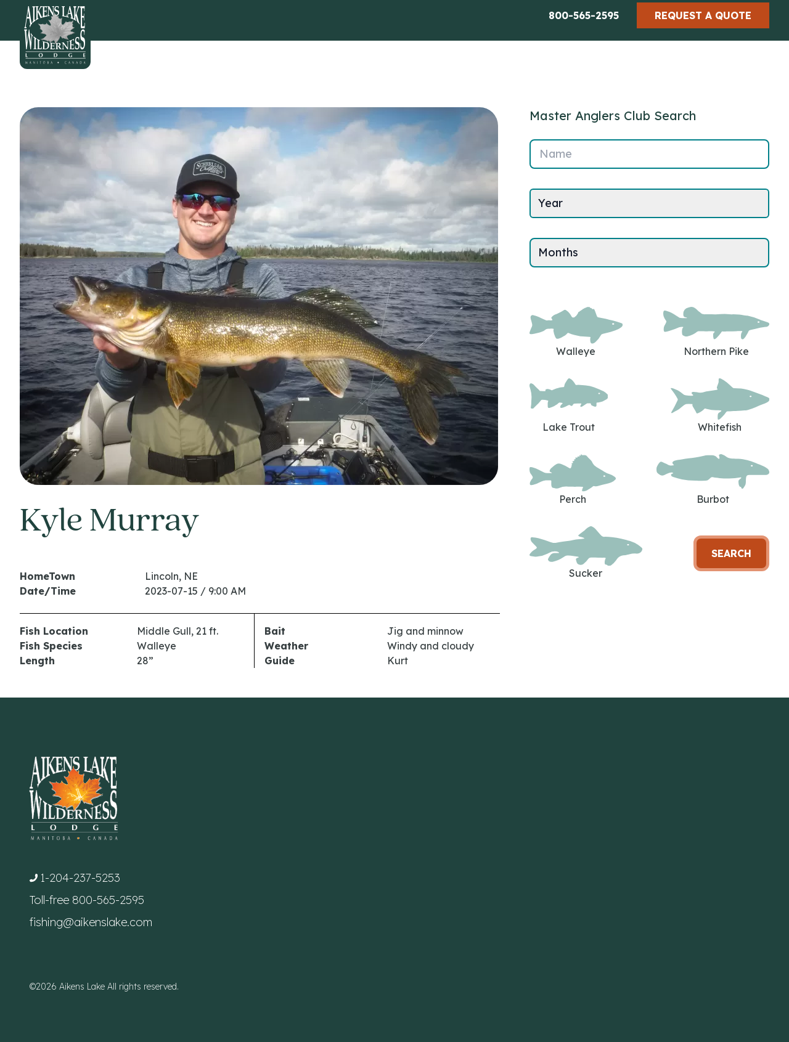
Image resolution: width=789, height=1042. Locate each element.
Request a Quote (703, 15)
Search (731, 553)
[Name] (649, 154)
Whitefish (720, 405)
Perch (572, 479)
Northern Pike (716, 332)
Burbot (712, 479)
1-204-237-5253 (80, 878)
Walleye (576, 332)
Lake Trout (568, 405)
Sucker (585, 553)
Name (555, 154)
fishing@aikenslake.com (91, 922)
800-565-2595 (584, 15)
